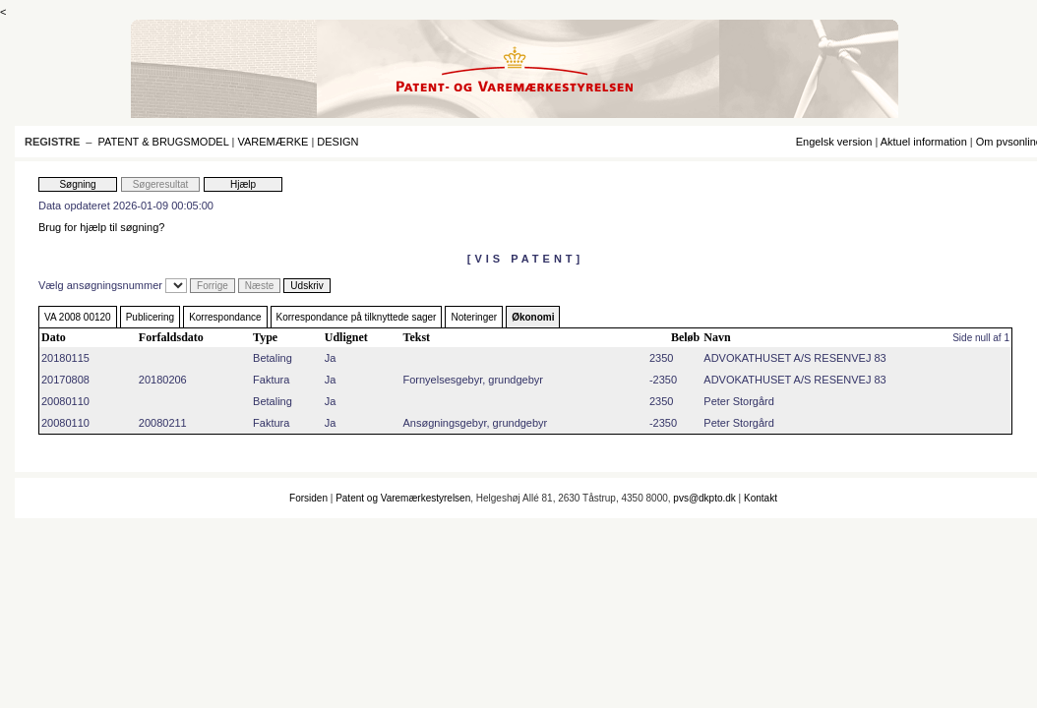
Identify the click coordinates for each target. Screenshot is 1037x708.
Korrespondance (225, 317)
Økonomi (533, 317)
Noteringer (474, 317)
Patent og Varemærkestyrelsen (403, 498)
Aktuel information (924, 142)
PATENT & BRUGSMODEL (163, 142)
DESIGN (337, 142)
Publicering (150, 317)
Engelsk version (834, 142)
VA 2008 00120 (77, 317)
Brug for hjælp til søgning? (101, 227)
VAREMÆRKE (272, 142)
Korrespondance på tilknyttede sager (356, 317)
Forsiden (308, 498)
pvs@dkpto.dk (704, 498)
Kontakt (760, 498)
